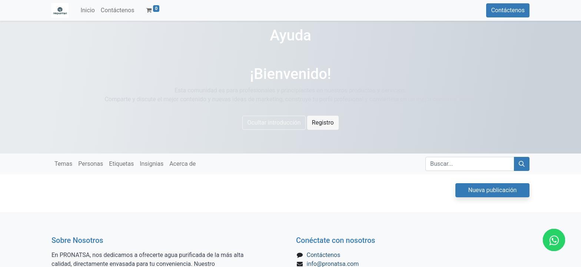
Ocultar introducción (274, 122)
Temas (63, 163)
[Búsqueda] (521, 164)
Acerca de (182, 163)
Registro (323, 122)
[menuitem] (87, 10)
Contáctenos (508, 10)
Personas (90, 163)
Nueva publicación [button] (492, 190)
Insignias (151, 163)
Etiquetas (121, 163)
